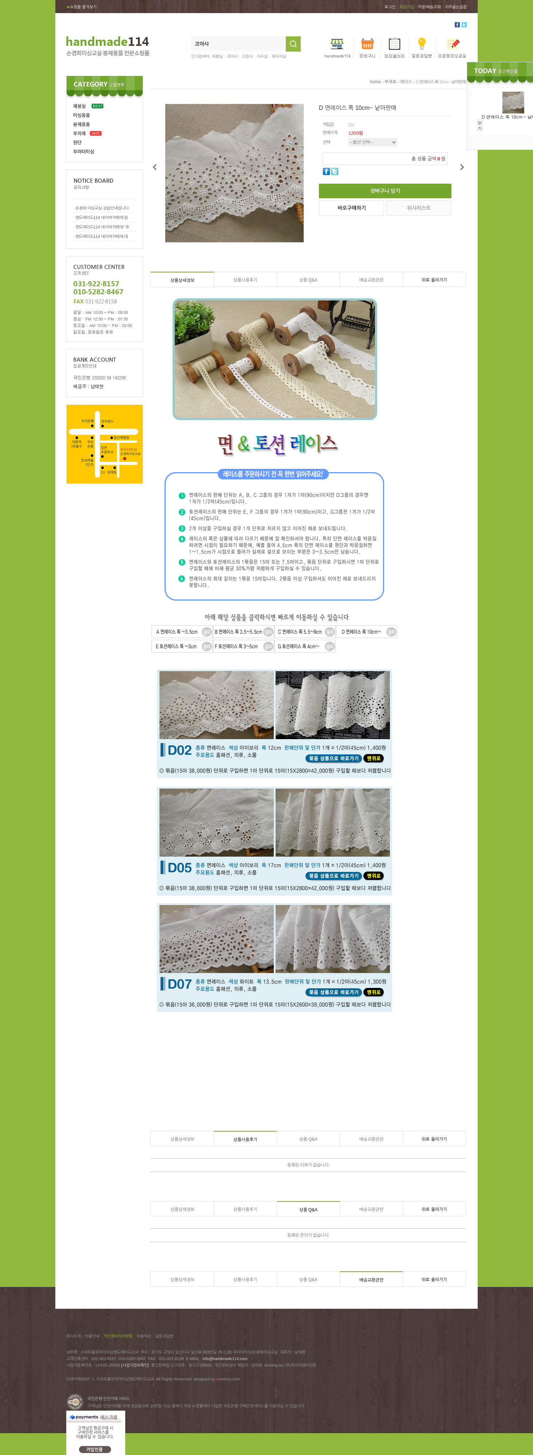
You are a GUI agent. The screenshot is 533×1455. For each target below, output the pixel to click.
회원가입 (406, 7)
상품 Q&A (308, 280)
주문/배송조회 (429, 7)
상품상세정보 (182, 280)
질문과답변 (164, 1336)
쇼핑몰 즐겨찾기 (81, 7)
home (375, 81)
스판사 (247, 56)
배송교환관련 (371, 280)
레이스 (406, 81)
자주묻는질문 (456, 7)
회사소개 (73, 1336)
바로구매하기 (351, 208)
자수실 (262, 56)
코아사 (232, 56)
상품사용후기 (245, 280)
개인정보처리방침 (118, 1336)
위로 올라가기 (434, 280)
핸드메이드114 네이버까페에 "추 (102, 227)
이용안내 (92, 1336)
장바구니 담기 (385, 191)
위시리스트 (419, 208)
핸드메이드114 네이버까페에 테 (101, 236)
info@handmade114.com (225, 1358)
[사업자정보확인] (135, 1365)
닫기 (480, 125)
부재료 (390, 81)
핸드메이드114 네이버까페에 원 (101, 217)
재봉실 (217, 56)
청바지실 (279, 56)
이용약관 (144, 1336)
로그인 (389, 7)
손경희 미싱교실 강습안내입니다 (102, 208)
